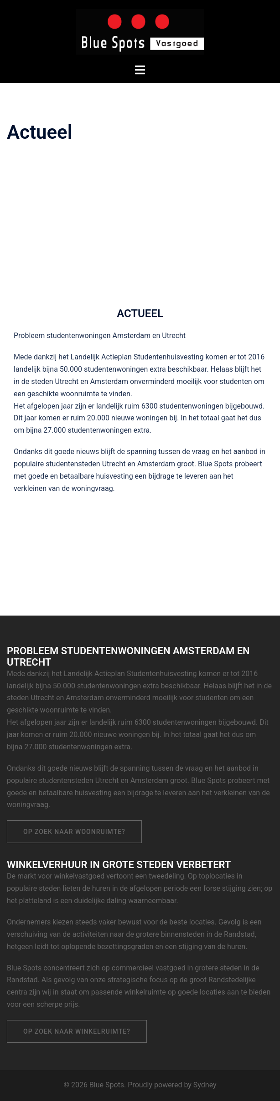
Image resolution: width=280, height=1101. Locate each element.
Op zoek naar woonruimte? (74, 831)
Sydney (205, 1085)
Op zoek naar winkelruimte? (76, 1031)
